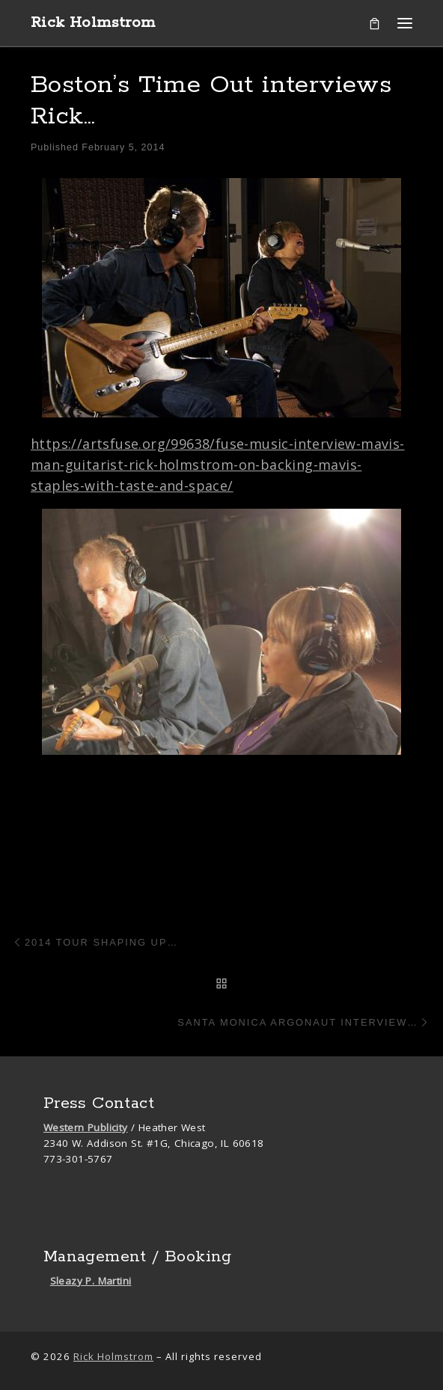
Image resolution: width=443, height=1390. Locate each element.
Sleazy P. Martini (91, 1281)
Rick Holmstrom (113, 1356)
